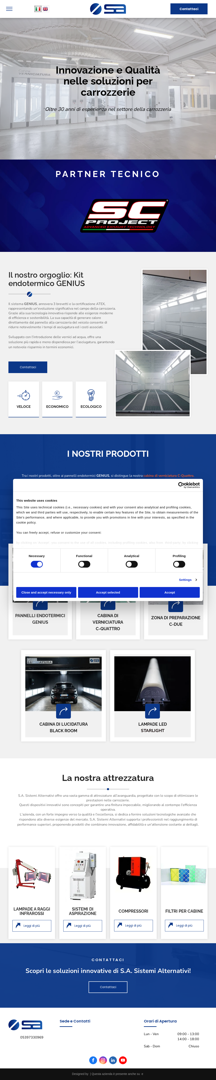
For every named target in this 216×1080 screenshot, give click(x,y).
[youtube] (123, 1060)
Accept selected (108, 592)
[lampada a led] (152, 683)
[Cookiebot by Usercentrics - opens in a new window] (181, 485)
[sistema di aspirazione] (82, 874)
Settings (185, 580)
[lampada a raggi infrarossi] (31, 874)
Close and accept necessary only (46, 592)
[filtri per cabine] (184, 874)
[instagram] (103, 1060)
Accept (169, 592)
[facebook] (93, 1060)
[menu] (9, 8)
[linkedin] (113, 1060)
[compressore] (133, 874)
